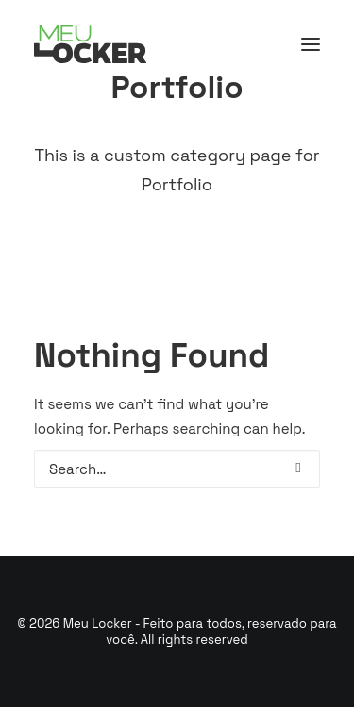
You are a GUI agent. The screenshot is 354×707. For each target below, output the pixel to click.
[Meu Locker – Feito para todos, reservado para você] (90, 44)
